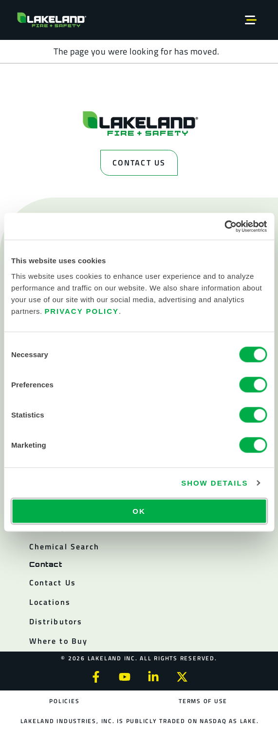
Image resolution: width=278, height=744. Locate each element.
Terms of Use (203, 701)
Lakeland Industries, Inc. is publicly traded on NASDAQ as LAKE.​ (139, 721)
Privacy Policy (81, 311)
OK (138, 511)
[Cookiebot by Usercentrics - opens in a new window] (224, 226)
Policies (64, 701)
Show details (214, 483)
